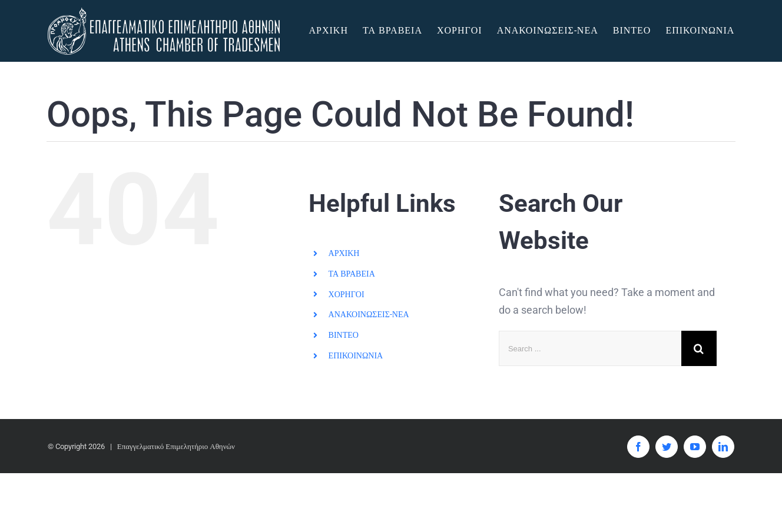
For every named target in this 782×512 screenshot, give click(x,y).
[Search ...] (590, 348)
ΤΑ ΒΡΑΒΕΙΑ (352, 273)
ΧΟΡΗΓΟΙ (347, 294)
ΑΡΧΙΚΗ (344, 253)
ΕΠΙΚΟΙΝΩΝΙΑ (356, 355)
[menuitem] (335, 31)
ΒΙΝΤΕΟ (344, 335)
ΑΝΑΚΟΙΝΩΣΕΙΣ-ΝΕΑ (369, 314)
